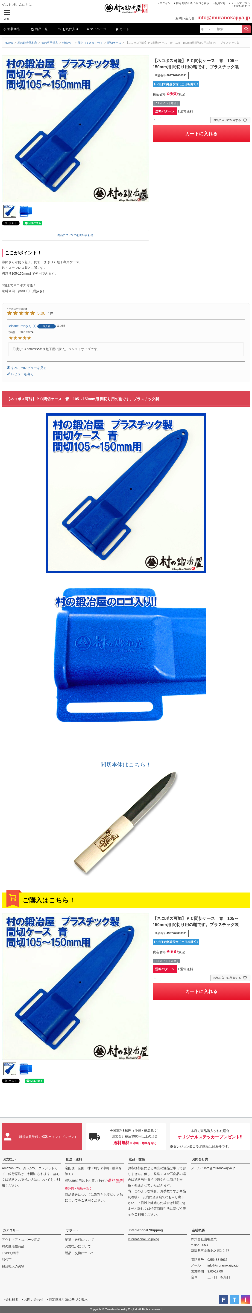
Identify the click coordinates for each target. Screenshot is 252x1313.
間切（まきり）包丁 (90, 42)
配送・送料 (74, 1159)
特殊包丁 (67, 42)
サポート (72, 1230)
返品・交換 (137, 1159)
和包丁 (7, 1259)
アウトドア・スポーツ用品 (21, 1239)
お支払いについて (78, 1246)
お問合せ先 (200, 1159)
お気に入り (68, 29)
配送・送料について (79, 1239)
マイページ (96, 29)
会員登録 (220, 3)
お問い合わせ (242, 6)
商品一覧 (39, 29)
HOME (9, 42)
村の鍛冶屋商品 (13, 1246)
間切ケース (114, 42)
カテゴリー (11, 1230)
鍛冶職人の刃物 (13, 1266)
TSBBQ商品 (10, 1253)
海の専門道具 (49, 42)
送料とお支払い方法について (29, 1179)
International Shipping (146, 1230)
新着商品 (11, 29)
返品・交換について (79, 1253)
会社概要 (198, 1230)
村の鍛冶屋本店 (27, 42)
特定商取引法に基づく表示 (192, 3)
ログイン (165, 3)
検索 (246, 29)
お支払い (9, 1159)
